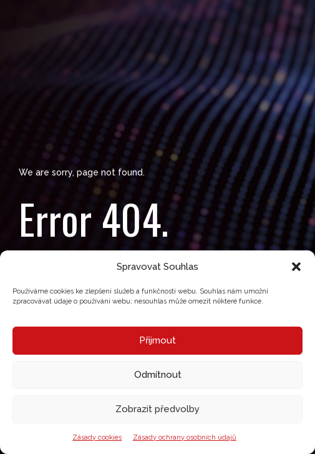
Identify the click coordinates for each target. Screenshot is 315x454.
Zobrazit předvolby (157, 409)
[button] (296, 266)
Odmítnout (158, 374)
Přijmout (157, 340)
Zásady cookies (97, 437)
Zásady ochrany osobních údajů (184, 437)
